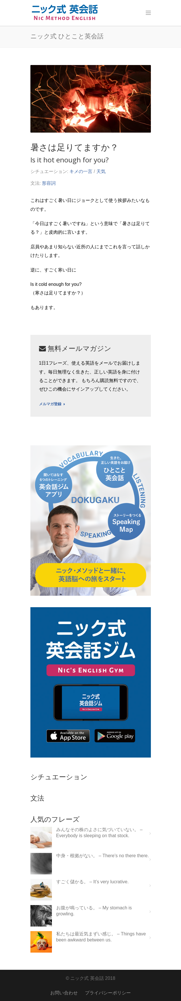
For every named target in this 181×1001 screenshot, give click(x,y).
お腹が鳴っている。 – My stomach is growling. (94, 910)
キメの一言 (80, 171)
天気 (101, 171)
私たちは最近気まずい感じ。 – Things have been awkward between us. (101, 936)
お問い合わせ (64, 992)
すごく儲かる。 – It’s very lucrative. (92, 881)
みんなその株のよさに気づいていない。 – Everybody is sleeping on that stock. (99, 832)
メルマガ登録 (52, 404)
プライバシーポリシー (108, 992)
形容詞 (49, 183)
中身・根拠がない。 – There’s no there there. (102, 855)
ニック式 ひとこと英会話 (67, 36)
